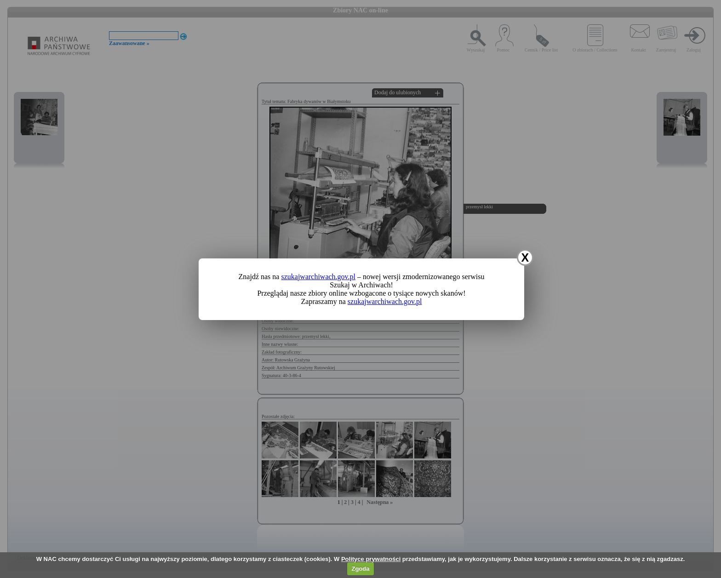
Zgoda (360, 568)
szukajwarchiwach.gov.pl (318, 276)
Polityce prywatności (371, 558)
